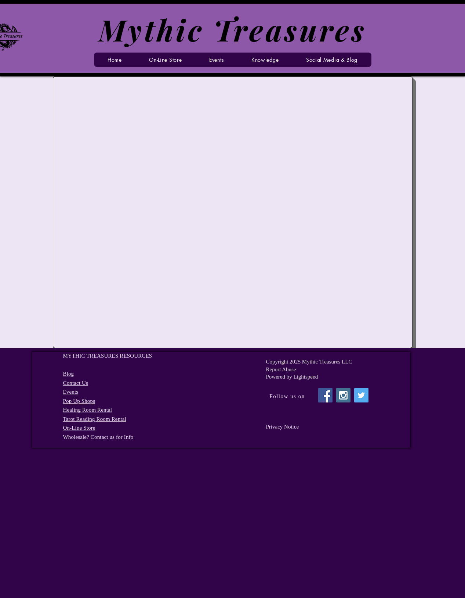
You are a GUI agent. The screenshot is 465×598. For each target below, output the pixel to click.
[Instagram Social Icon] (343, 395)
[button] (217, 60)
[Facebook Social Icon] (325, 395)
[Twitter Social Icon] (361, 395)
